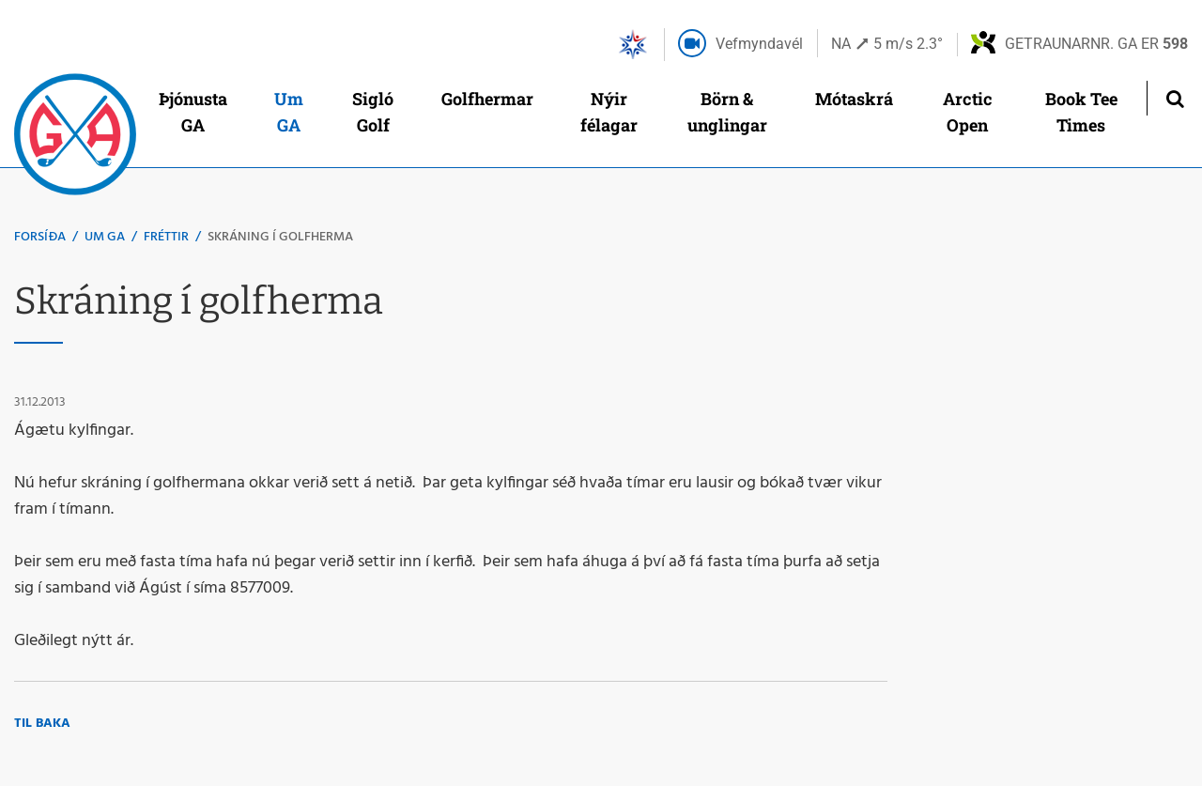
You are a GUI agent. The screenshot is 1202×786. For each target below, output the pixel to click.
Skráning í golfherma (280, 237)
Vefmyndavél (759, 44)
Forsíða (40, 237)
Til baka (42, 723)
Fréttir (166, 237)
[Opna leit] (1174, 98)
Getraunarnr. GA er (1096, 44)
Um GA (105, 237)
